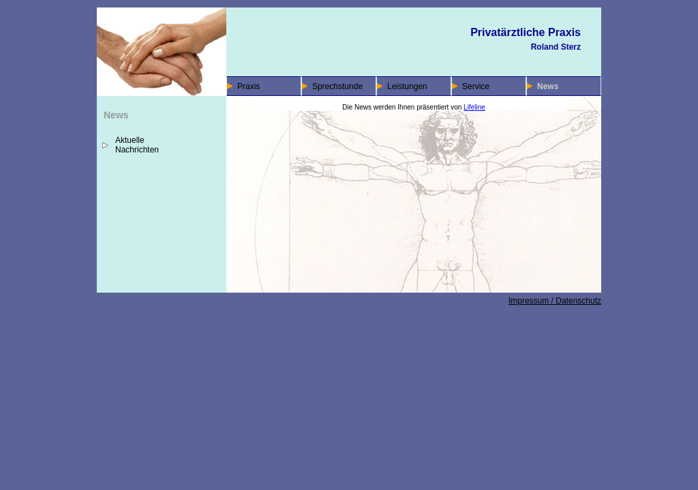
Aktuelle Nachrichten (137, 144)
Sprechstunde (337, 86)
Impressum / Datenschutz (555, 301)
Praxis (248, 86)
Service (475, 86)
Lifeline (474, 107)
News (547, 86)
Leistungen (407, 86)
